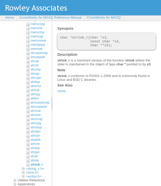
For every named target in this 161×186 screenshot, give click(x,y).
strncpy (35, 123)
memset (36, 49)
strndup (36, 127)
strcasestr (37, 57)
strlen (34, 98)
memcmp (37, 32)
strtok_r (36, 164)
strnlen (35, 131)
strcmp (35, 69)
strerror (35, 86)
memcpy (36, 36)
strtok (34, 160)
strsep (35, 148)
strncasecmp (40, 102)
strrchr (35, 144)
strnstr (35, 135)
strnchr (35, 115)
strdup (35, 82)
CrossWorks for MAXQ (104, 17)
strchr (34, 65)
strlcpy (35, 94)
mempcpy (37, 45)
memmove (38, 40)
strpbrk (35, 140)
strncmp (36, 119)
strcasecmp (39, 53)
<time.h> (32, 172)
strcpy (35, 73)
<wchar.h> (33, 176)
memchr (36, 28)
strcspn (35, 78)
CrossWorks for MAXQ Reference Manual (50, 17)
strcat (34, 61)
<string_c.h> (35, 169)
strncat (35, 111)
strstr (34, 156)
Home (9, 17)
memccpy (37, 24)
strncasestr (38, 107)
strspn (35, 152)
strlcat (35, 90)
